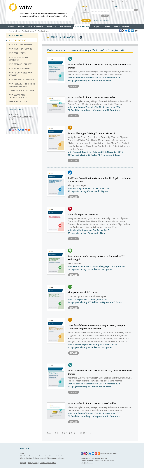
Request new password (101, 20)
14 (87, 433)
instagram (13, 130)
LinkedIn (23, 130)
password (85, 13)
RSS (29, 130)
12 (81, 433)
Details (73, 86)
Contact (107, 2)
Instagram (84, 453)
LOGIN (105, 15)
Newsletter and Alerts (108, 453)
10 (74, 433)
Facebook (10, 130)
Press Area (126, 2)
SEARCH (136, 10)
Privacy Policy (33, 463)
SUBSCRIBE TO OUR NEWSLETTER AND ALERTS (21, 116)
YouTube (26, 130)
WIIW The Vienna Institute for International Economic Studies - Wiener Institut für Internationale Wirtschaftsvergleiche (42, 10)
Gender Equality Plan (48, 463)
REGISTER (86, 20)
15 (90, 433)
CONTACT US (14, 123)
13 (84, 433)
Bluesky (19, 130)
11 (77, 433)
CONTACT (24, 448)
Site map (115, 2)
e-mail (83, 10)
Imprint (135, 2)
